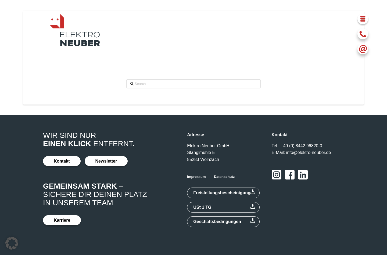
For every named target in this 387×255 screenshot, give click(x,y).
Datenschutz (224, 177)
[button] (362, 18)
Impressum (196, 177)
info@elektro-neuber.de (308, 152)
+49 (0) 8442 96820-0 (301, 145)
